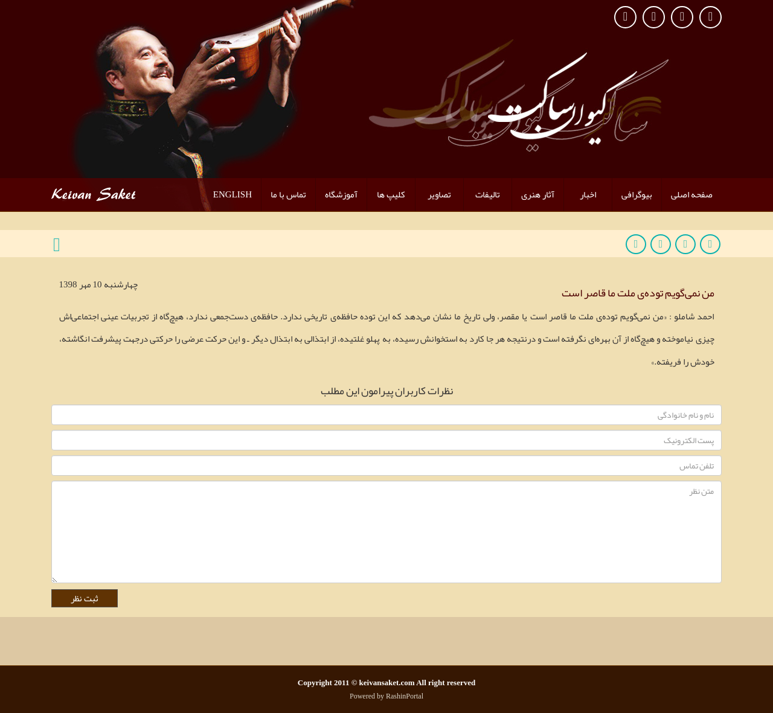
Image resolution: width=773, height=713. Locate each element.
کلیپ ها (391, 194)
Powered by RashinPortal (386, 696)
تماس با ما (288, 194)
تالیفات (487, 194)
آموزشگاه (341, 194)
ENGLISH (232, 194)
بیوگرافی (636, 194)
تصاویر (439, 194)
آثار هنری (537, 194)
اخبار (588, 194)
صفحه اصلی (692, 194)
